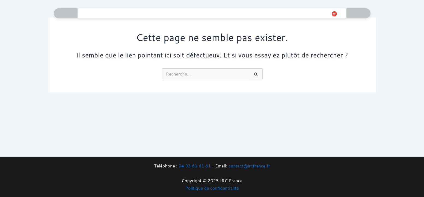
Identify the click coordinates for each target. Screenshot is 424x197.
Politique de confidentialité (212, 188)
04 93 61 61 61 (194, 166)
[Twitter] (297, 13)
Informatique (113, 13)
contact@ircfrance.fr (249, 166)
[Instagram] (306, 13)
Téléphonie (171, 13)
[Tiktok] (314, 13)
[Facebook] (289, 13)
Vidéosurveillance (208, 13)
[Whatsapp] (322, 13)
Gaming (143, 13)
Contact (269, 13)
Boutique (244, 13)
